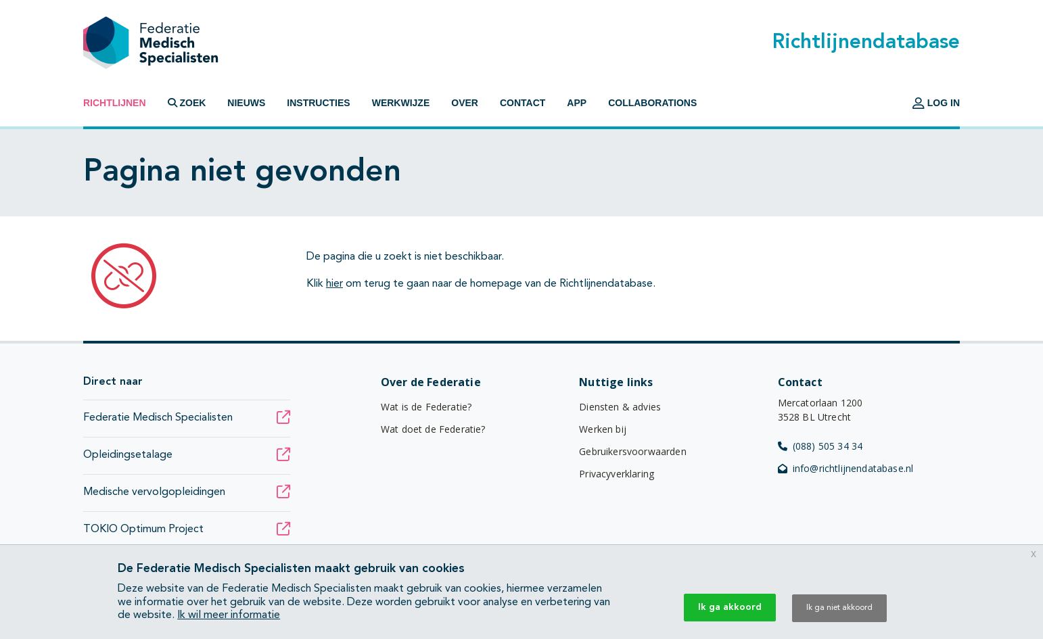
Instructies (318, 102)
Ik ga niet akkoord (839, 608)
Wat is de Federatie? (426, 406)
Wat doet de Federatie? (433, 429)
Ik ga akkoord (730, 607)
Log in (936, 102)
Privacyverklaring (616, 473)
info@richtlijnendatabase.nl (846, 468)
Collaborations (652, 102)
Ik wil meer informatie (228, 615)
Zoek (187, 102)
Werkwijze (401, 102)
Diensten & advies (620, 406)
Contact (522, 102)
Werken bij (602, 429)
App (576, 102)
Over (464, 102)
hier (334, 284)
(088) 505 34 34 (820, 446)
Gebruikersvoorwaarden (632, 451)
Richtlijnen (114, 102)
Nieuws (246, 102)
